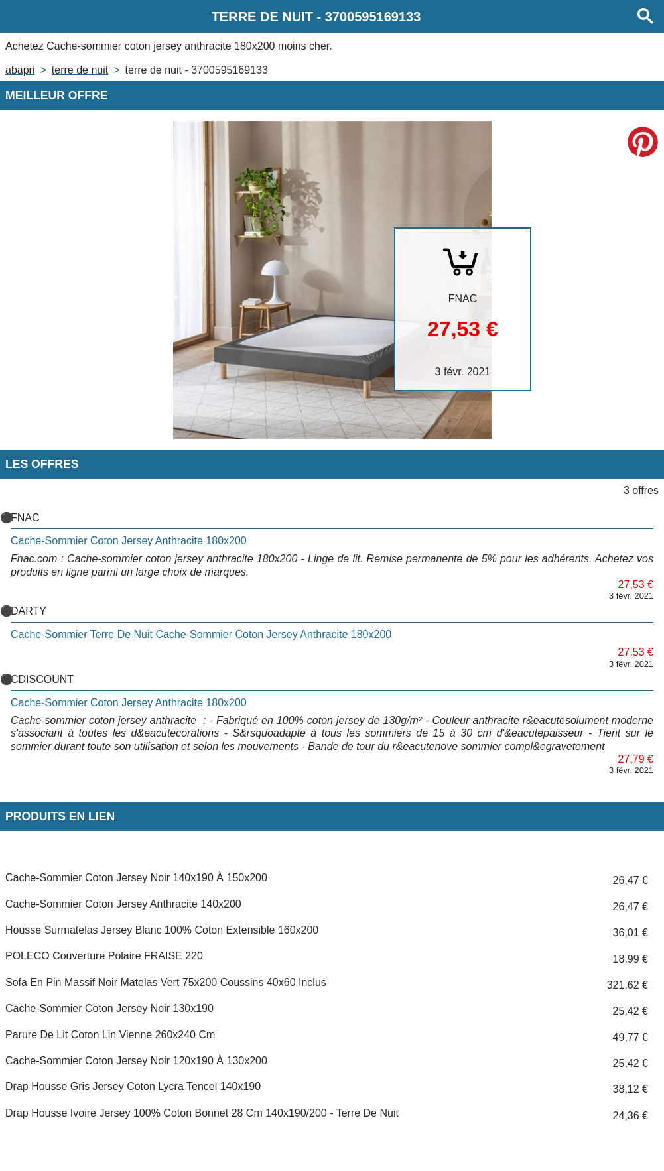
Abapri (19, 70)
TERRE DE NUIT (80, 70)
